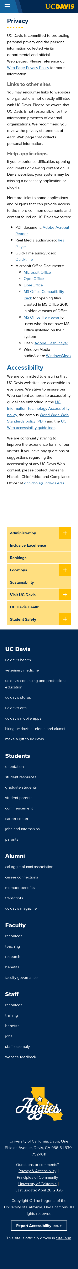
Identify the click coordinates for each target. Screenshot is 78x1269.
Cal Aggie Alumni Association (29, 866)
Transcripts (14, 898)
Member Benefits (20, 887)
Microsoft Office (37, 272)
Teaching (12, 946)
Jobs (8, 1036)
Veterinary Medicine (22, 670)
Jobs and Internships (22, 829)
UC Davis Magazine (21, 908)
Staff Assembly (17, 1046)
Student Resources (20, 777)
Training (11, 1015)
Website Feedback (20, 1057)
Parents (11, 839)
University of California (37, 1184)
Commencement (19, 808)
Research (12, 956)
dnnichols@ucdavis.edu (44, 483)
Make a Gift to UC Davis (24, 739)
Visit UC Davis (23, 594)
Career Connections (21, 877)
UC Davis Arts (16, 708)
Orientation (14, 766)
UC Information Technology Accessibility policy (38, 408)
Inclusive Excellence (28, 545)
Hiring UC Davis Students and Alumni (35, 729)
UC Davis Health (25, 607)
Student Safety (23, 619)
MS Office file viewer (41, 317)
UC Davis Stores (18, 697)
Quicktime (24, 259)
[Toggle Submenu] (65, 533)
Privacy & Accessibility (37, 1171)
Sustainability (22, 582)
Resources (13, 936)
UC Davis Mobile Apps (23, 718)
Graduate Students (21, 787)
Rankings (18, 557)
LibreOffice (33, 285)
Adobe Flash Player (51, 343)
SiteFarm (63, 1238)
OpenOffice (34, 278)
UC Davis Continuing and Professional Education (36, 684)
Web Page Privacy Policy (28, 67)
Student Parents (18, 797)
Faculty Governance (21, 977)
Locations (18, 570)
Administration (23, 533)
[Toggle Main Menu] (7, 6)
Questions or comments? (37, 1164)
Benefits (12, 967)
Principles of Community (37, 1177)
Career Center (16, 818)
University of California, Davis (34, 1141)
